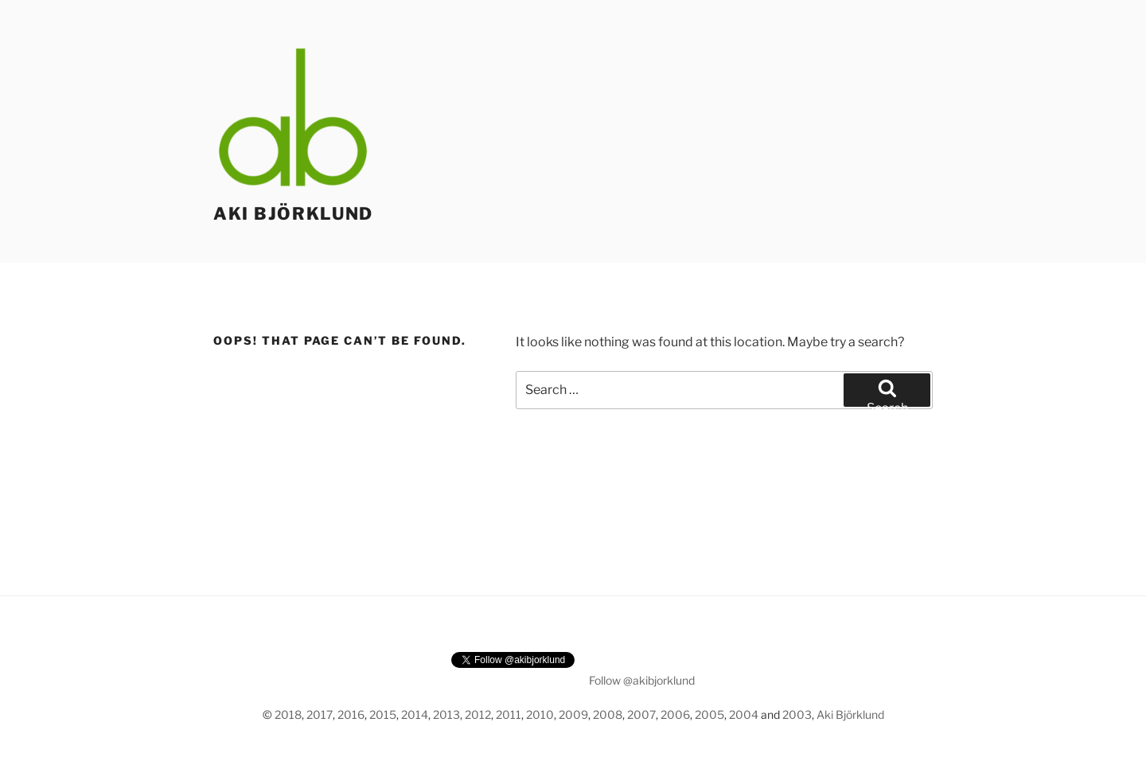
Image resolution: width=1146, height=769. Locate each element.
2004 (743, 714)
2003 (797, 714)
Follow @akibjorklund (642, 680)
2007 (641, 714)
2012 (478, 714)
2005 (709, 714)
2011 (508, 714)
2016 (350, 714)
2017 (319, 714)
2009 (573, 714)
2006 (675, 714)
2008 (607, 714)
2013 (446, 714)
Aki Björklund (293, 213)
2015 (382, 714)
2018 (288, 714)
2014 (414, 714)
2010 (540, 714)
